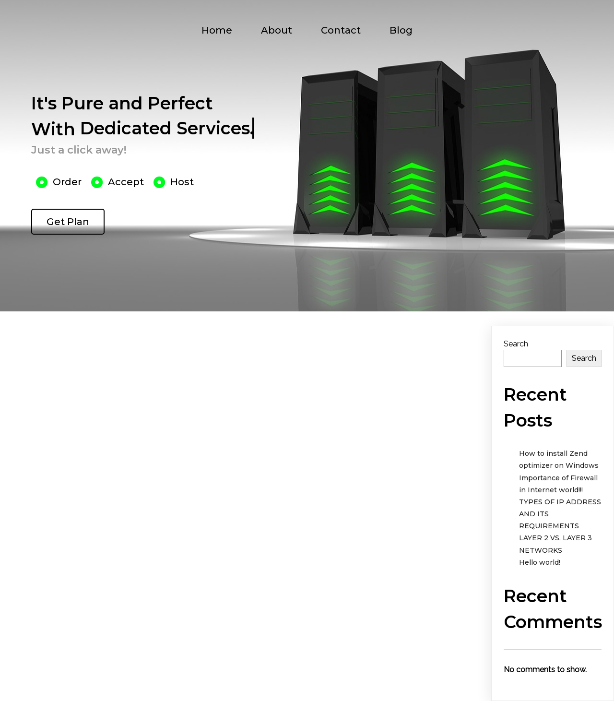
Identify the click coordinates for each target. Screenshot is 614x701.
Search (516, 343)
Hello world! (539, 562)
